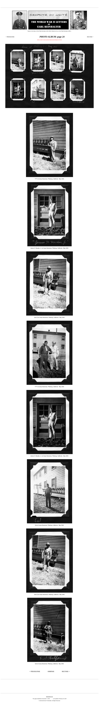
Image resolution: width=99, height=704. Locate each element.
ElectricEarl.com (49, 696)
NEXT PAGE (89, 36)
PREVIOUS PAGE (10, 36)
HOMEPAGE (51, 671)
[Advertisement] (49, 4)
